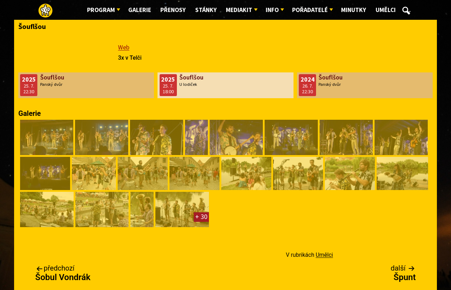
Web (123, 47)
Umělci (386, 10)
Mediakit (239, 10)
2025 (29, 79)
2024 (308, 79)
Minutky (353, 10)
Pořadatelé (310, 10)
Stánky (206, 10)
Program (101, 10)
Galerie (139, 10)
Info (272, 10)
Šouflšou (52, 77)
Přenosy (173, 10)
